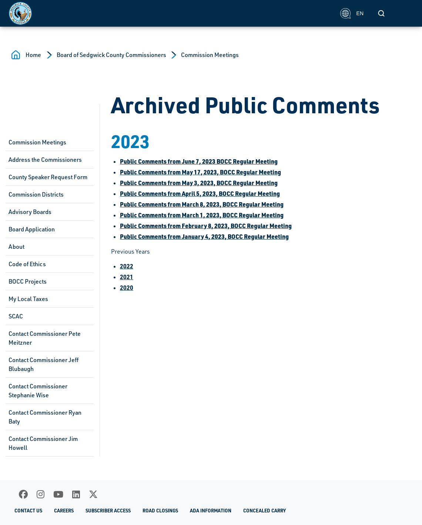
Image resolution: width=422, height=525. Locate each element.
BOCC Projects (28, 281)
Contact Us (28, 511)
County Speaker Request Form (48, 177)
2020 (126, 287)
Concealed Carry (264, 511)
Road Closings (160, 511)
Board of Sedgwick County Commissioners (111, 54)
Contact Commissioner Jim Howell (43, 443)
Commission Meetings (210, 54)
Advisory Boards (30, 211)
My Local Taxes (28, 298)
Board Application (32, 229)
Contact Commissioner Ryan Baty (45, 417)
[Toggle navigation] (405, 13)
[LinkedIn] (76, 494)
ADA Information (210, 511)
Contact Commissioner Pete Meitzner (45, 338)
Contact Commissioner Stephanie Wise (38, 390)
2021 (126, 277)
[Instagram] (40, 494)
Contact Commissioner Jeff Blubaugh (43, 364)
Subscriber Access (108, 511)
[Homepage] (170, 13)
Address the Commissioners (45, 159)
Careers (64, 511)
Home (33, 54)
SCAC (16, 316)
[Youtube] (58, 494)
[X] (93, 494)
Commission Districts (36, 194)
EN (352, 13)
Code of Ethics (27, 264)
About (16, 246)
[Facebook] (23, 494)
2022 (126, 266)
